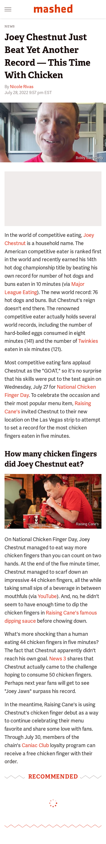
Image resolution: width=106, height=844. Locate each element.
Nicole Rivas (21, 87)
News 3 (57, 658)
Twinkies (88, 341)
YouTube (47, 596)
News (10, 26)
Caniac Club (35, 745)
